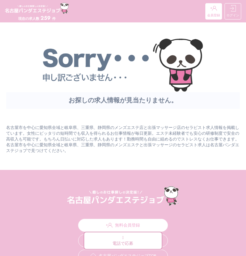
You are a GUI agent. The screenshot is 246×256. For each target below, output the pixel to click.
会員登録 (213, 11)
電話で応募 (122, 241)
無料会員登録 (123, 225)
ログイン (232, 11)
